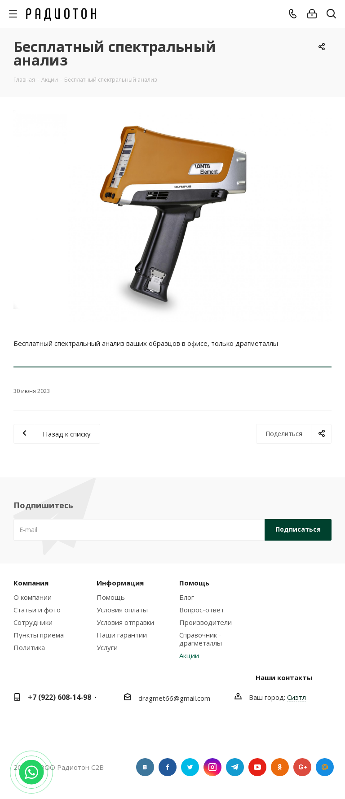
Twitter (190, 767)
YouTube (257, 767)
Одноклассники (280, 767)
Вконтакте (145, 767)
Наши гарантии (122, 634)
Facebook (168, 767)
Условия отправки (125, 622)
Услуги (107, 647)
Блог (186, 597)
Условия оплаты (122, 609)
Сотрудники (33, 622)
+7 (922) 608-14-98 (59, 697)
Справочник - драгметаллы (200, 638)
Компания (31, 582)
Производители (205, 622)
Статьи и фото (37, 609)
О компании (32, 597)
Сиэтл (296, 697)
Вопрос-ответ (201, 609)
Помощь (111, 597)
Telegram (235, 767)
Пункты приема (38, 634)
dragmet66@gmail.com (174, 698)
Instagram (212, 767)
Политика (29, 647)
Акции (189, 655)
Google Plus (302, 767)
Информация (120, 582)
